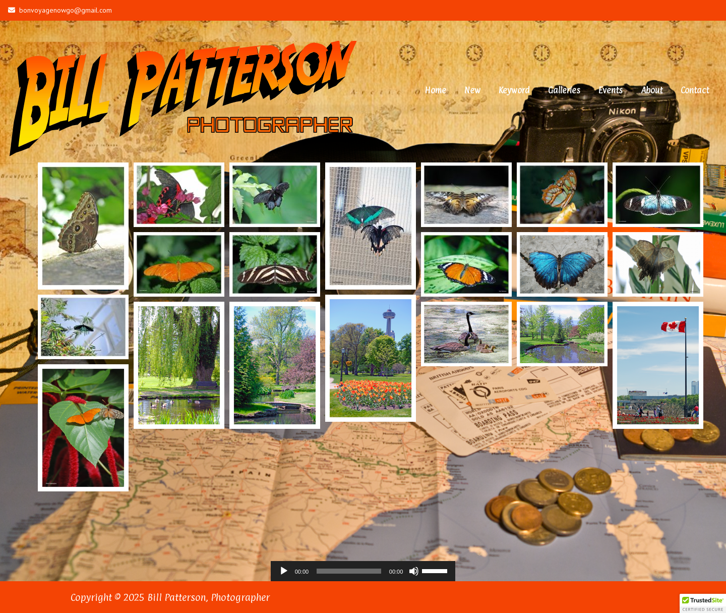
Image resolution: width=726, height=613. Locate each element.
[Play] (284, 571)
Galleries (564, 90)
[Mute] (414, 571)
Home (435, 90)
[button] (703, 603)
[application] (363, 571)
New (472, 90)
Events (610, 90)
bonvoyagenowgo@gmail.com (60, 10)
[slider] (349, 570)
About (651, 90)
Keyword (514, 90)
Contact (695, 90)
